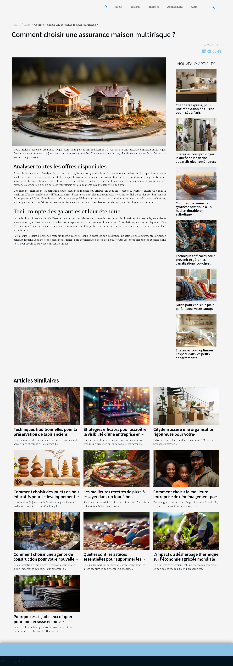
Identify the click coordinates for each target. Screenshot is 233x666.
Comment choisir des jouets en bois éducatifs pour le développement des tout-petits (46, 496)
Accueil (16, 25)
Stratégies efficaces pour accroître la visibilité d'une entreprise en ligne (114, 434)
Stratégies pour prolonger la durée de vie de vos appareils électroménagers (196, 158)
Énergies (154, 7)
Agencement (175, 7)
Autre (194, 7)
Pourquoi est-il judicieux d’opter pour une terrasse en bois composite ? (43, 621)
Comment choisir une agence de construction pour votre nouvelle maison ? (44, 559)
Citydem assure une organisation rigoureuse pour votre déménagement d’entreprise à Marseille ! (183, 436)
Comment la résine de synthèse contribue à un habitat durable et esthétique (194, 208)
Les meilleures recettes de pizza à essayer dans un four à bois (114, 494)
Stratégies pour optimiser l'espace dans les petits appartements (194, 354)
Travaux (135, 7)
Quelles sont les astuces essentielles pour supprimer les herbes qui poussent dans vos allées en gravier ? (116, 561)
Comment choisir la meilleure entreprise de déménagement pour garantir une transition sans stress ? (186, 496)
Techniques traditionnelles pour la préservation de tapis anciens (45, 431)
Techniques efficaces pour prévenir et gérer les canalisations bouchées (195, 260)
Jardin (118, 7)
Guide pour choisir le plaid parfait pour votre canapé (195, 307)
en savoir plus (41, 177)
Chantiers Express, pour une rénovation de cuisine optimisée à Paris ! (195, 109)
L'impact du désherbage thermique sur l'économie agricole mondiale (185, 556)
